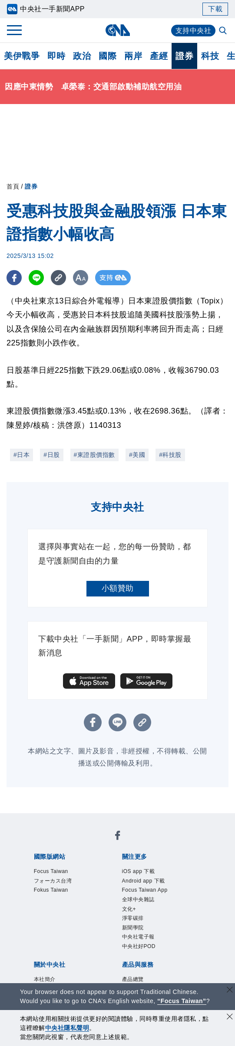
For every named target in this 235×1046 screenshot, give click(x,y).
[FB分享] (14, 277)
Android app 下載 (143, 881)
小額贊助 (118, 588)
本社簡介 (45, 979)
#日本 (21, 454)
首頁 (13, 186)
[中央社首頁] (117, 30)
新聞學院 (133, 928)
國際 (107, 56)
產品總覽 (133, 979)
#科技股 (170, 454)
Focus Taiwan (51, 871)
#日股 (51, 454)
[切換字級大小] (80, 277)
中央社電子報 (138, 937)
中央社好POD (139, 946)
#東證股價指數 (94, 454)
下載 (215, 9)
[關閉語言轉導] (230, 990)
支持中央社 (193, 30)
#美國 (137, 454)
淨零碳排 (133, 918)
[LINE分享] (36, 277)
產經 (159, 56)
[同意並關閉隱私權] (230, 1017)
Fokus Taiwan (51, 890)
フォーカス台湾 (53, 881)
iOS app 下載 (138, 871)
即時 (56, 56)
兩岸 (133, 56)
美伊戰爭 (22, 56)
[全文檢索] (223, 31)
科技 (210, 56)
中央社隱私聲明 (67, 1027)
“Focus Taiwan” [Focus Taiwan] (181, 1000)
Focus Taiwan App (145, 890)
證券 (184, 56)
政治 (82, 56)
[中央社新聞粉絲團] (117, 836)
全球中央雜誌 (138, 899)
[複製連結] (58, 277)
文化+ (129, 909)
